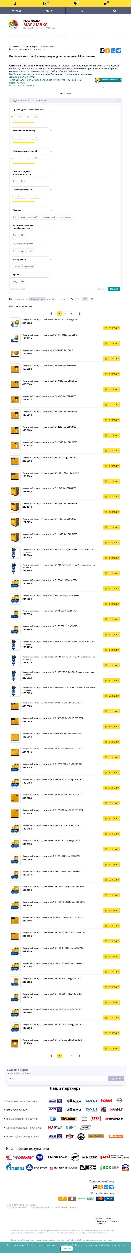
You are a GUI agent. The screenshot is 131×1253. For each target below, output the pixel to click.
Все (14, 217)
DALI (23, 281)
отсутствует (65, 217)
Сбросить (101, 289)
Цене (63, 299)
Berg (15, 281)
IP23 (23, 181)
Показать (114, 289)
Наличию (35, 299)
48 (85, 299)
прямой (16, 266)
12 (78, 299)
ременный (29, 266)
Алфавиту (51, 299)
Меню (49, 10)
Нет (23, 235)
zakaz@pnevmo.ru (68, 1207)
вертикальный (48, 217)
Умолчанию (21, 299)
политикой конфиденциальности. (109, 1245)
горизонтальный (29, 217)
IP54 (15, 181)
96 (92, 299)
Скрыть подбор (18, 289)
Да (22, 250)
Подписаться (116, 1078)
